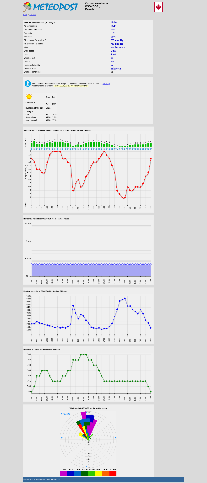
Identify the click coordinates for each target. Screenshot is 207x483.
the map (106, 83)
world (25, 14)
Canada (32, 14)
